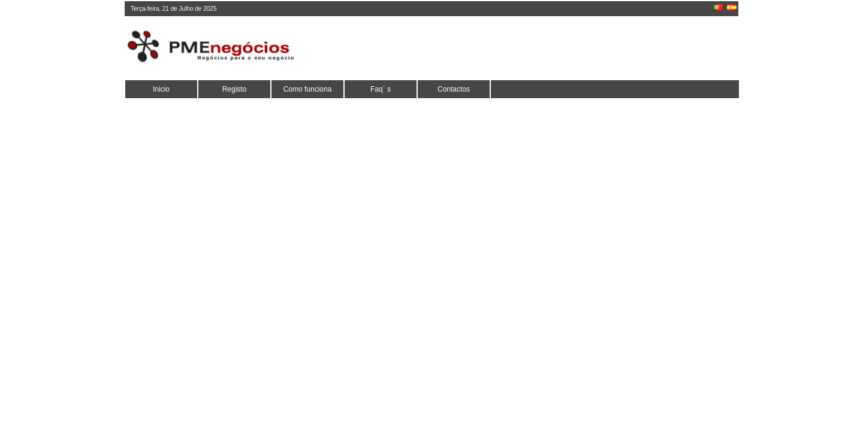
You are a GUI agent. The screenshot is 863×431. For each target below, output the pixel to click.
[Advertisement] (518, 48)
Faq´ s (380, 89)
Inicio (161, 89)
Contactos (453, 89)
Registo (234, 89)
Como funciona (307, 89)
